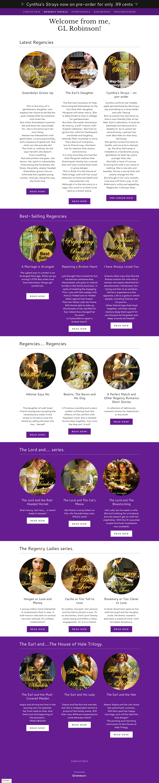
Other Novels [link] (80, 11)
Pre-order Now (121, 198)
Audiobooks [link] (102, 11)
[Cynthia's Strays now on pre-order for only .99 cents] (79, 4)
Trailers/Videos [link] (125, 11)
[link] (79, 29)
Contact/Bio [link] (31, 11)
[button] (7, 781)
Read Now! (37, 191)
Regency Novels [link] (56, 11)
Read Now (79, 201)
